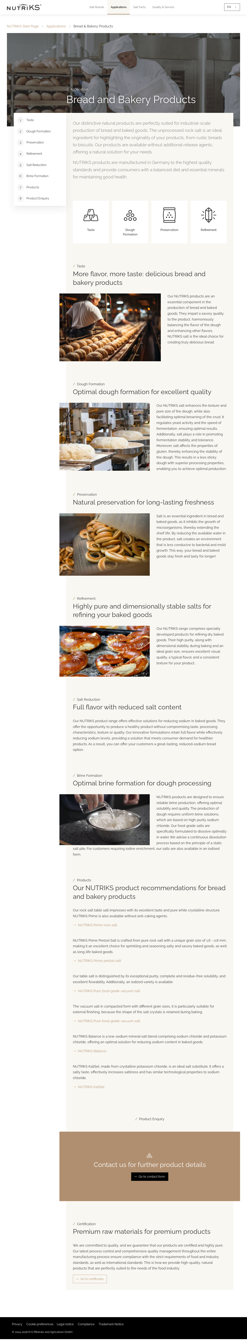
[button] (96, 7)
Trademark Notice (111, 1324)
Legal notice (65, 1324)
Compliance (86, 1324)
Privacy (17, 1324)
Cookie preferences (39, 1324)
